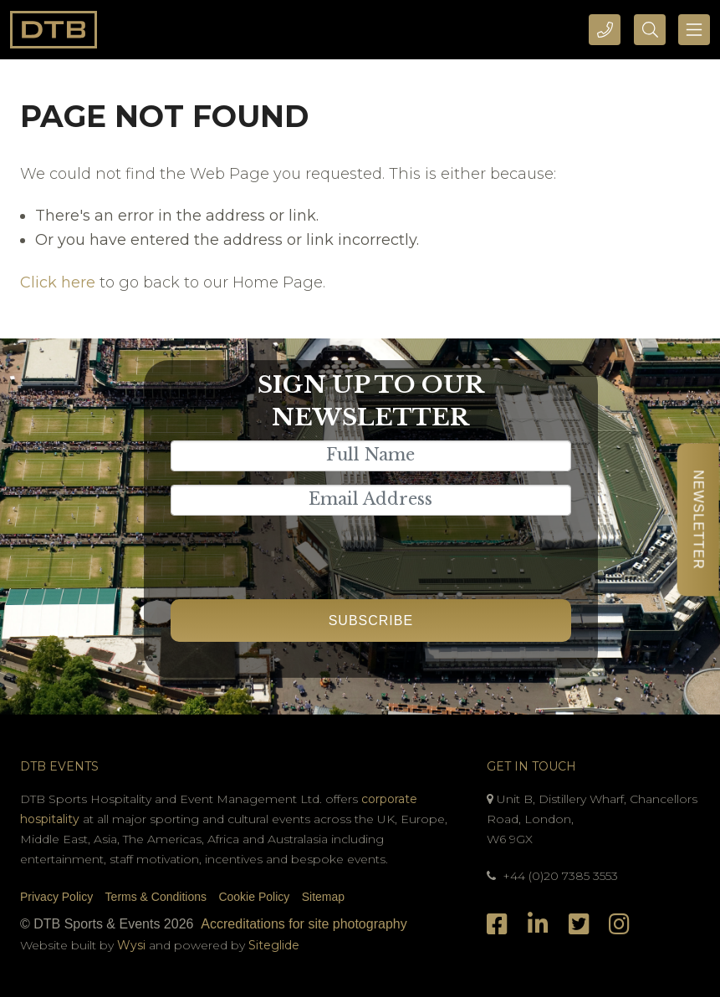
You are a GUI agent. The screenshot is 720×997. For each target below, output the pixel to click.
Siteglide (273, 945)
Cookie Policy (253, 896)
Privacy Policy (56, 896)
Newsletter (698, 519)
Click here (57, 282)
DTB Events (59, 766)
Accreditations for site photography (303, 924)
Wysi (133, 945)
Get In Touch (531, 766)
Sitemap (323, 896)
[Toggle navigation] (694, 29)
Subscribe (371, 620)
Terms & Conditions (156, 896)
